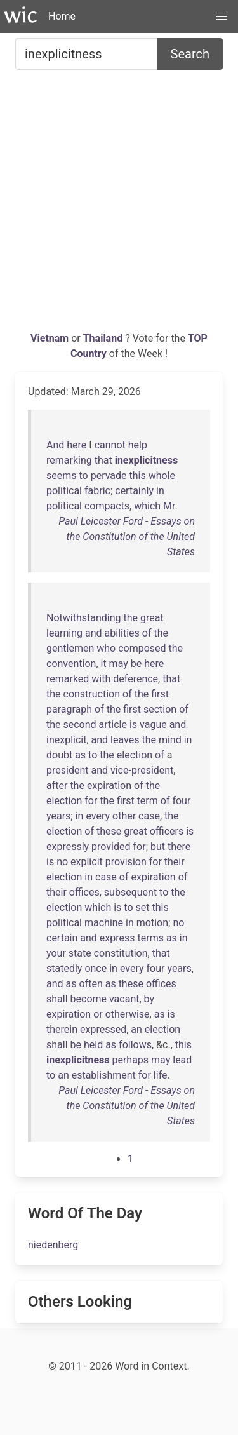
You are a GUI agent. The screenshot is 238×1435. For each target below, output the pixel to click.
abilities (122, 633)
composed (142, 648)
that (103, 460)
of (147, 633)
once (95, 968)
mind (170, 740)
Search (190, 54)
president (67, 770)
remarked (67, 679)
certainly (134, 491)
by (149, 999)
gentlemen (70, 648)
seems (61, 475)
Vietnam (50, 338)
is (133, 724)
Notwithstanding (83, 618)
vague (153, 724)
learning (64, 633)
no (62, 862)
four (181, 801)
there (179, 846)
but (157, 846)
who (106, 648)
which (147, 506)
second (79, 724)
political (64, 491)
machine (103, 923)
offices (84, 892)
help (137, 445)
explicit (86, 862)
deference (135, 679)
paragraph (69, 709)
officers (166, 831)
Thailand (104, 338)
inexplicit (66, 740)
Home (62, 16)
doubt (59, 755)
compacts (106, 506)
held (93, 1045)
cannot (110, 445)
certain (61, 938)
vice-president (141, 770)
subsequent (130, 892)
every (98, 816)
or (98, 1014)
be (136, 663)
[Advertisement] (119, 205)
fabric (97, 491)
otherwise (127, 1014)
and (93, 633)
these (108, 831)
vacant (124, 999)
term (147, 801)
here (76, 445)
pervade (109, 475)
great (152, 618)
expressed (103, 1029)
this (137, 475)
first (160, 694)
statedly (64, 968)
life (161, 1075)
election (134, 755)
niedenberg (53, 1245)
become (88, 999)
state (80, 953)
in (160, 491)
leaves (124, 740)
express (117, 938)
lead (182, 1060)
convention (71, 663)
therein (61, 1029)
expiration (109, 785)
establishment (104, 1075)
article (113, 724)
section (159, 709)
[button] (221, 16)
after (56, 785)
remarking (69, 460)
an (136, 1029)
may (118, 663)
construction (92, 694)
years (58, 816)
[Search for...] (86, 54)
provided (110, 846)
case (149, 816)
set (142, 907)
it (104, 663)
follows (135, 1045)
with (100, 679)
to (83, 475)
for (90, 801)
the (130, 618)
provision (126, 862)
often (90, 984)
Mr (169, 506)
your (56, 953)
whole (162, 475)
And (55, 445)
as (80, 755)
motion (152, 923)
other (124, 816)
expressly (67, 846)
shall (57, 999)
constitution (121, 953)
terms (151, 938)
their (174, 862)
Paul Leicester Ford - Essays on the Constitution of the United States (126, 536)
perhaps (130, 1060)
